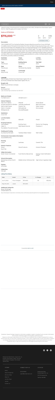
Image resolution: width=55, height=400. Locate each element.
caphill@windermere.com (26, 373)
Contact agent (5, 24)
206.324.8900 (23, 371)
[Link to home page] (3, 2)
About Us (7, 377)
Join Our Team (8, 379)
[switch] (45, 24)
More (51, 2)
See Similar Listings (43, 40)
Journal (6, 381)
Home (6, 370)
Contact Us (7, 383)
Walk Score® (30, 248)
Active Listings (8, 374)
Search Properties (9, 372)
